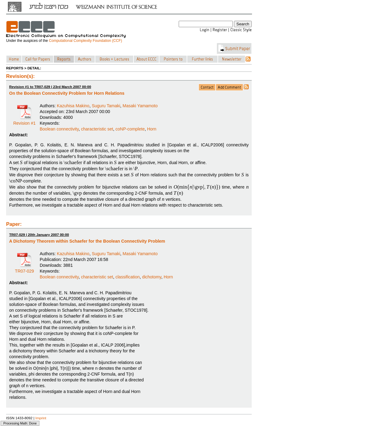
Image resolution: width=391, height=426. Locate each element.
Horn (151, 129)
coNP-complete (130, 129)
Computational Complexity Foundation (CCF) (85, 41)
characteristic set (97, 129)
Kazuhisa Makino (73, 105)
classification (127, 276)
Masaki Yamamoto (140, 105)
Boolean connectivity (59, 129)
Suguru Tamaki (106, 105)
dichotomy (151, 276)
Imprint (40, 418)
